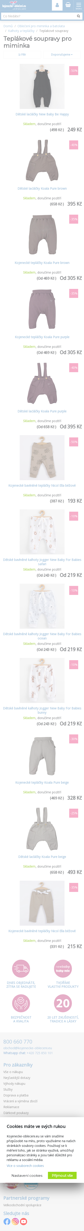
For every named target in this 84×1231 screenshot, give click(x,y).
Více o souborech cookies (25, 1165)
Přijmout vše (62, 1175)
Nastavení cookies (26, 1175)
